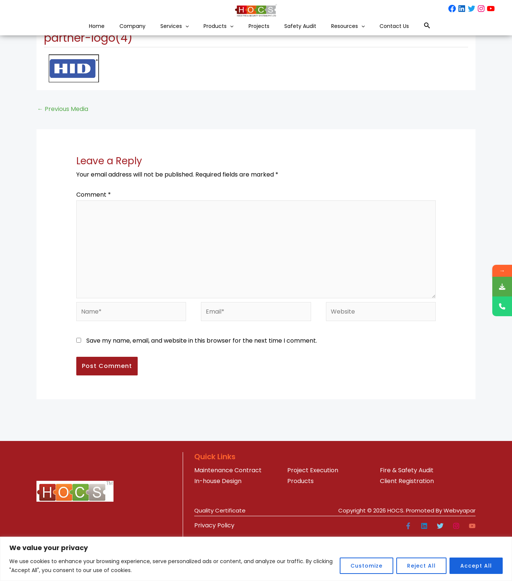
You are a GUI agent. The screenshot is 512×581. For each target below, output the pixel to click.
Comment (93, 237)
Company (103, 33)
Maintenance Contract (228, 512)
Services (157, 33)
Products (212, 33)
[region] (256, 559)
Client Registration (407, 523)
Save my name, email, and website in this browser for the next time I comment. (201, 383)
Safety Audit (315, 33)
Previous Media (62, 151)
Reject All (421, 565)
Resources (374, 33)
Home (58, 33)
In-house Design (217, 523)
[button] (169, 33)
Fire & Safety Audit (406, 512)
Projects (263, 33)
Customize (367, 565)
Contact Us (431, 33)
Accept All (476, 565)
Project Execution (312, 512)
